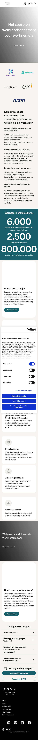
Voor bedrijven (7, 709)
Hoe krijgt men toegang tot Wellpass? (14, 639)
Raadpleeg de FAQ (19, 679)
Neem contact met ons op (19, 673)
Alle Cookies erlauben (19, 396)
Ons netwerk (6, 706)
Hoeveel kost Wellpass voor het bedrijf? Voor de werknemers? (14, 649)
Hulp (3, 703)
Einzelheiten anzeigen (24, 390)
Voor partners (6, 712)
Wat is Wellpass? (10, 632)
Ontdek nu (18, 45)
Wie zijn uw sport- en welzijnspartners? (12, 659)
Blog (3, 701)
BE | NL (30, 3)
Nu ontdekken (12, 310)
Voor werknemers (8, 715)
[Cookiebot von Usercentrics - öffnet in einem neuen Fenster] (27, 329)
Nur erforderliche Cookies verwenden (19, 406)
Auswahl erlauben (18, 401)
